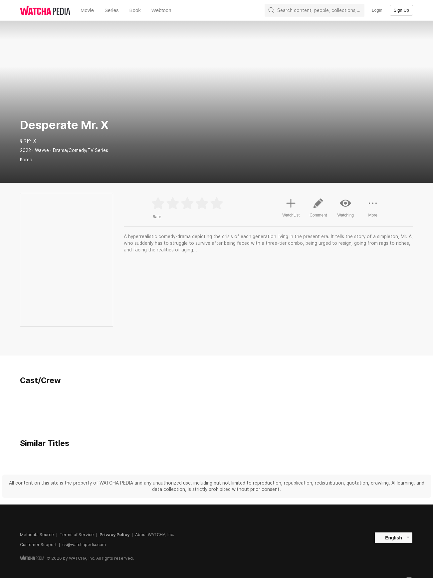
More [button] (372, 210)
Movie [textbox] (87, 10)
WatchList (291, 206)
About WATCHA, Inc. (154, 534)
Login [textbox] (377, 10)
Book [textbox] (135, 10)
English (393, 537)
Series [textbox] (112, 10)
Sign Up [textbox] (401, 10)
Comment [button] (318, 210)
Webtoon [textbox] (161, 10)
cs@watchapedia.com (84, 544)
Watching (345, 207)
